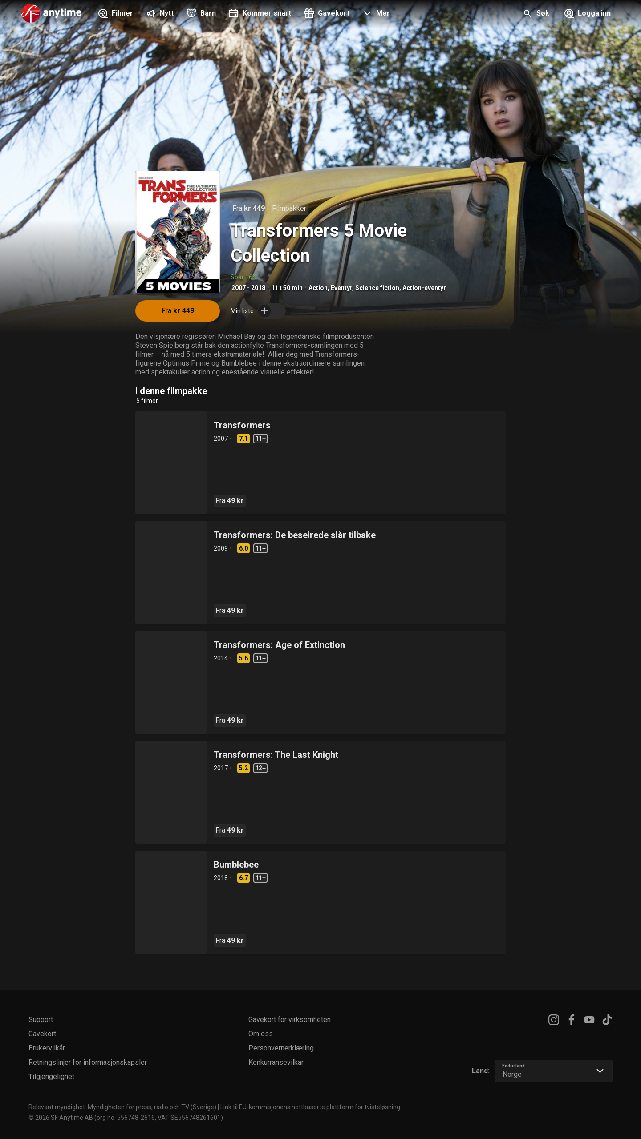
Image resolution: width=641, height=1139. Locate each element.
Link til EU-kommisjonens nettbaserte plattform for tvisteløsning (310, 1107)
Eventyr (341, 287)
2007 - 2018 (248, 287)
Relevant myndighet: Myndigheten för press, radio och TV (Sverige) (122, 1107)
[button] (375, 14)
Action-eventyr (424, 287)
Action (318, 287)
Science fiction (377, 287)
